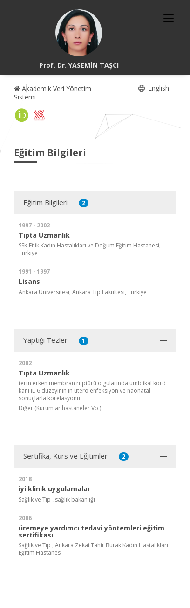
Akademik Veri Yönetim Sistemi (52, 92)
